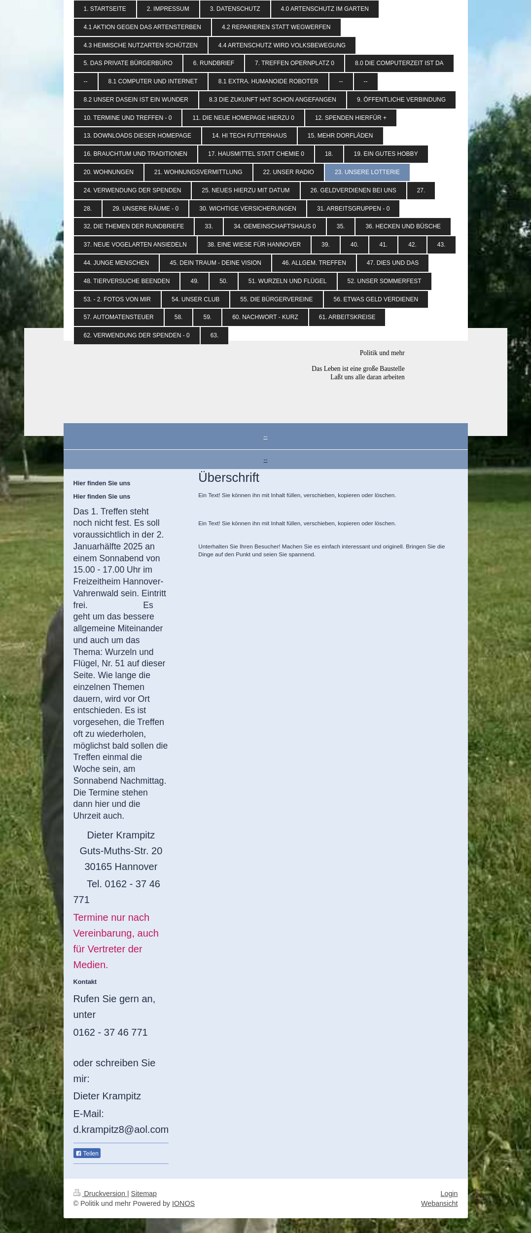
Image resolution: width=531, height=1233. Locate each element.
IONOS (183, 1203)
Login (449, 1193)
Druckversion (100, 1193)
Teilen (87, 1153)
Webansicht (439, 1203)
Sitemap (144, 1193)
